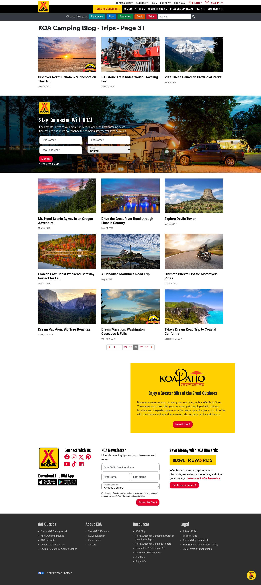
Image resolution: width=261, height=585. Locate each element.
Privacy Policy (190, 531)
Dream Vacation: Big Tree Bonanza (64, 329)
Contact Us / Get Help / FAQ (150, 548)
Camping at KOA (134, 9)
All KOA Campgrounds (52, 535)
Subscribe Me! (147, 502)
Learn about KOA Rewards (203, 478)
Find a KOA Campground (54, 531)
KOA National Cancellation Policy (200, 544)
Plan (111, 16)
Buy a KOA (141, 561)
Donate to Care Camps (53, 544)
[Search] (174, 16)
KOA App (165, 2)
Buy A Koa (179, 2)
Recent (195, 2)
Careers (92, 544)
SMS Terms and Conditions (197, 549)
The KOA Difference (98, 531)
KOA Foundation (96, 535)
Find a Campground (108, 9)
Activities (125, 16)
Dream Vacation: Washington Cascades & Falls (123, 331)
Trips (151, 16)
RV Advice (97, 16)
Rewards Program (181, 9)
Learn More (182, 424)
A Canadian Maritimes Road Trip (125, 274)
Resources (215, 9)
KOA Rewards (48, 540)
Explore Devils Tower (180, 219)
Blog (154, 2)
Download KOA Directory (148, 552)
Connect (142, 2)
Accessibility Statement (195, 540)
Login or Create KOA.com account (59, 549)
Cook (140, 16)
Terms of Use (190, 535)
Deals (200, 9)
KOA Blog (140, 531)
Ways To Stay (157, 9)
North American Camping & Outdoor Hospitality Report (154, 537)
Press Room (94, 540)
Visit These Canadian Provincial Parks (193, 77)
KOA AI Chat (124, 2)
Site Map (140, 557)
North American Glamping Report (153, 543)
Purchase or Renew (184, 485)
